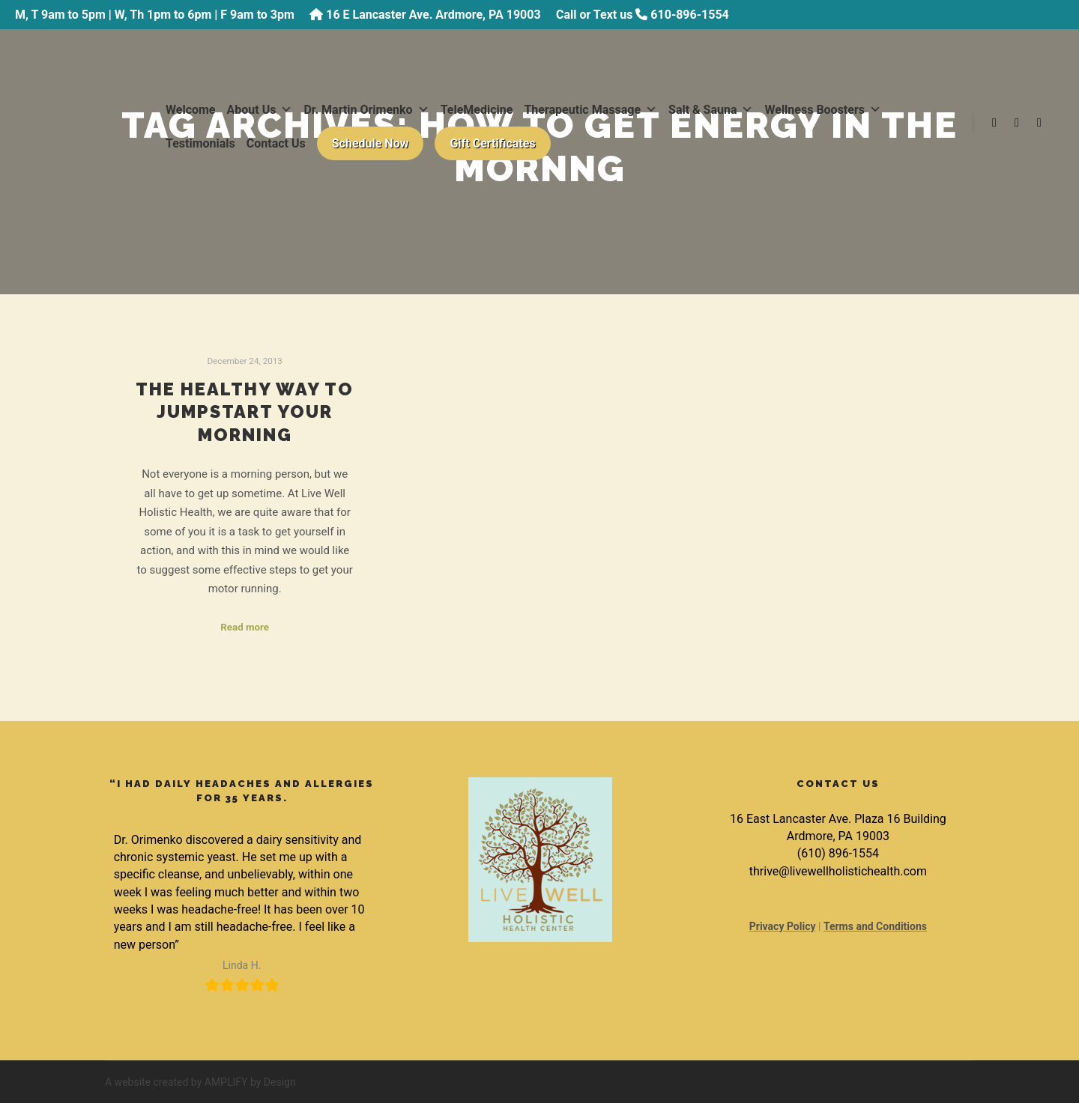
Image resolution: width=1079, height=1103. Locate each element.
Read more (244, 627)
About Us (260, 110)
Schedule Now (370, 143)
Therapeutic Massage (590, 110)
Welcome (191, 110)
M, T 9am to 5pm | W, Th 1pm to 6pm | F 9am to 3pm (154, 14)
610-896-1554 (689, 14)
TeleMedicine (477, 110)
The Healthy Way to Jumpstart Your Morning (245, 412)
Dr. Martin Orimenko (366, 110)
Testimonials (200, 143)
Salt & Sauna (710, 110)
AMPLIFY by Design (250, 1082)
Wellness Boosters (822, 110)
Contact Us (276, 143)
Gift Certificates (492, 143)
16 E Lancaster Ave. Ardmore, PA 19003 (433, 14)
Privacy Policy (782, 926)
